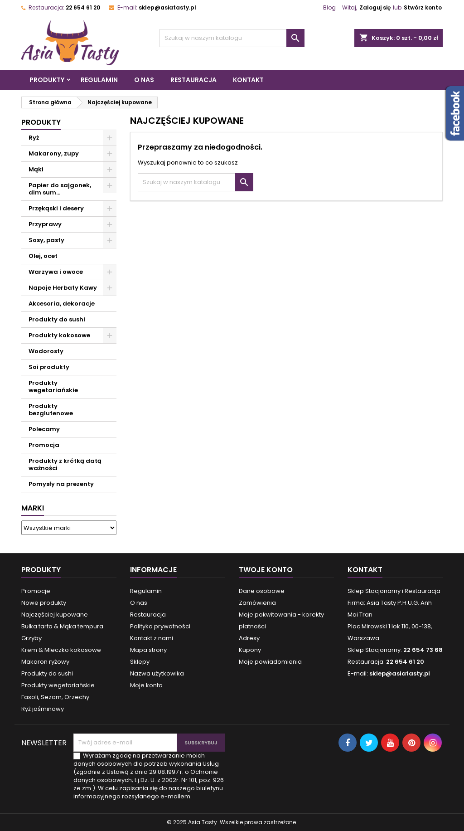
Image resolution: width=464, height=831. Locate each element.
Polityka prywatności (160, 626)
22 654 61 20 (83, 7)
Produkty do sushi (57, 319)
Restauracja (193, 79)
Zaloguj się (375, 7)
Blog (329, 7)
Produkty (46, 79)
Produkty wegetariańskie (53, 386)
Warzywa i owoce (56, 271)
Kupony (250, 650)
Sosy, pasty (46, 240)
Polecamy (44, 429)
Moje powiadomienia (270, 661)
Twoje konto (266, 569)
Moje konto (146, 685)
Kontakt (248, 79)
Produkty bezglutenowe (51, 410)
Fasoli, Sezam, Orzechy (55, 697)
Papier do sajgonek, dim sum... (60, 189)
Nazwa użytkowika (157, 673)
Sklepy (140, 661)
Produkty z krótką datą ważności (65, 464)
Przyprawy (45, 224)
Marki (32, 508)
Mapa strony (148, 650)
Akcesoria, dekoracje (62, 303)
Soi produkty (49, 367)
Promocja (44, 445)
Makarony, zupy (54, 153)
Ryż (34, 137)
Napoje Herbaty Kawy (63, 287)
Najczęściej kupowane (54, 614)
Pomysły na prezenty (61, 484)
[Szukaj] (232, 38)
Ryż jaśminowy (42, 709)
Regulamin (99, 79)
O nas (144, 79)
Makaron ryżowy (45, 661)
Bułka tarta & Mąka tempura (62, 626)
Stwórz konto (423, 7)
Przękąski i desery (56, 208)
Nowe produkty (43, 602)
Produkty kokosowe (59, 335)
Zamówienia (257, 602)
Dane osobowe (262, 591)
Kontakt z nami (151, 638)
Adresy (249, 638)
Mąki (36, 169)
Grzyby (31, 638)
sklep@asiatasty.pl (167, 7)
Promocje (35, 591)
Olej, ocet (43, 256)
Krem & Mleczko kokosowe (61, 650)
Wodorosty (46, 351)
